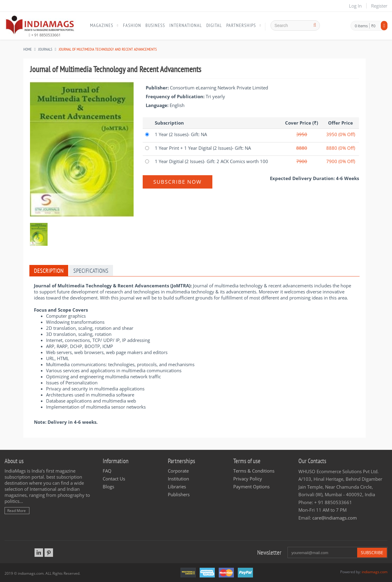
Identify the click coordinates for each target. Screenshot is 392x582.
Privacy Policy (247, 479)
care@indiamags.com (334, 518)
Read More (16, 510)
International (185, 25)
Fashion (132, 25)
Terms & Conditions (253, 471)
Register (379, 6)
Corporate (178, 471)
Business (155, 25)
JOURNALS (45, 49)
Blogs (108, 486)
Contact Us (114, 479)
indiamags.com (374, 571)
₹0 (373, 25)
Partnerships (241, 25)
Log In (355, 6)
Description (49, 271)
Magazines (101, 25)
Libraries (177, 486)
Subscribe (372, 552)
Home (27, 49)
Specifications (90, 271)
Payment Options (251, 486)
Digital (214, 25)
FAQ (107, 471)
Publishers (179, 494)
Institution (178, 479)
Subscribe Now (177, 181)
